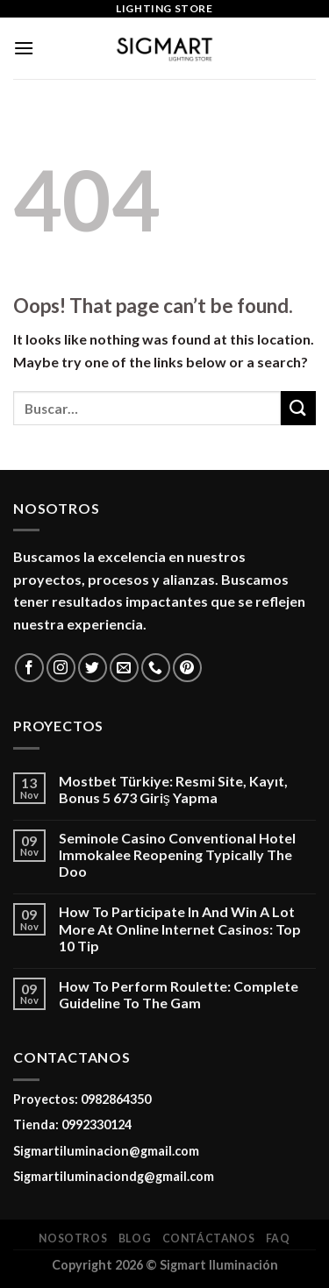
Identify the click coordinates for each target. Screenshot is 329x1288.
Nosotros (73, 1238)
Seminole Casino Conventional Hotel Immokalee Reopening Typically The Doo (177, 854)
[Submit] (298, 408)
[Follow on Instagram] (60, 667)
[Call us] (155, 667)
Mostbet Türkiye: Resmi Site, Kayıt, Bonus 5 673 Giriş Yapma (173, 789)
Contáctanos (208, 1238)
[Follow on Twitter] (92, 667)
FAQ (278, 1238)
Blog (134, 1238)
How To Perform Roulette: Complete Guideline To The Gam (178, 994)
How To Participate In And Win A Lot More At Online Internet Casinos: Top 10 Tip (180, 928)
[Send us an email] (124, 667)
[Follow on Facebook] (29, 667)
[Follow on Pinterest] (187, 667)
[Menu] (23, 47)
